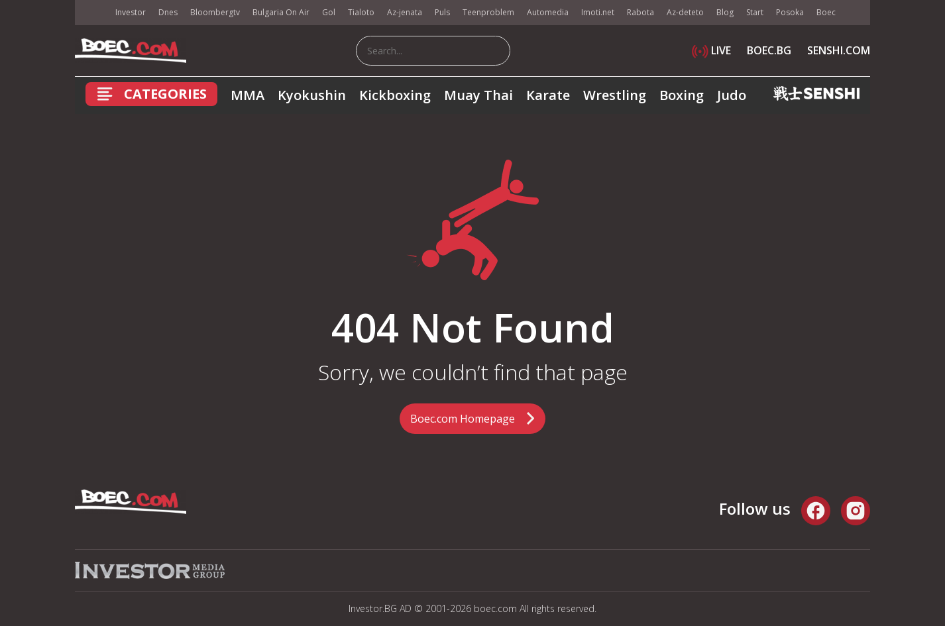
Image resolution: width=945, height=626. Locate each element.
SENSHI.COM (838, 50)
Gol (328, 12)
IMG (91, 13)
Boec (826, 12)
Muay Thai (478, 95)
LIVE (711, 50)
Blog (725, 12)
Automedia (548, 12)
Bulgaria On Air (280, 12)
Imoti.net (597, 12)
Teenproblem (488, 12)
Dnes (168, 12)
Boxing (681, 95)
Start (754, 12)
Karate (548, 95)
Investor (130, 12)
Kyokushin (312, 95)
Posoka (790, 12)
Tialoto (361, 12)
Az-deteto (685, 12)
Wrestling (614, 95)
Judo (731, 95)
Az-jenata (404, 12)
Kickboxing (395, 95)
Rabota (640, 12)
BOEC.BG (769, 50)
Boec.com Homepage (462, 418)
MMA (247, 95)
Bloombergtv (215, 12)
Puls (442, 12)
